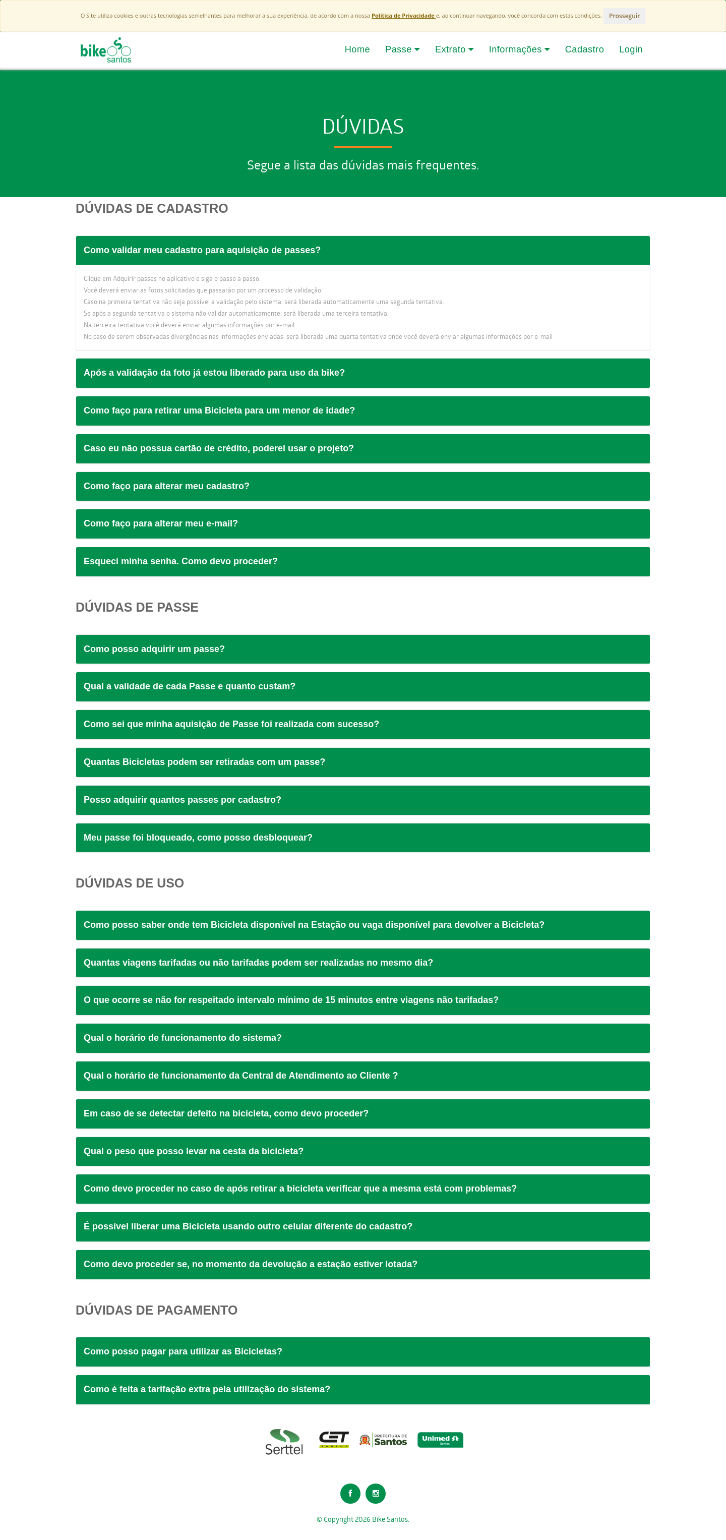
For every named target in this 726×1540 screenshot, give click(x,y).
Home (357, 49)
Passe (402, 49)
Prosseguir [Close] (624, 16)
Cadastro (584, 49)
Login (631, 49)
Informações (519, 49)
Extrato (454, 49)
